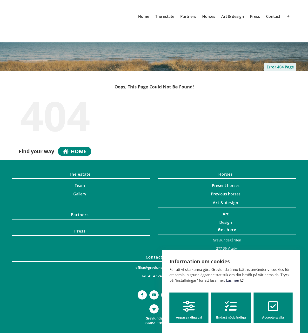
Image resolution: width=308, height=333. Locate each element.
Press (80, 231)
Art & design (225, 202)
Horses (225, 174)
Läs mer (235, 275)
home (75, 151)
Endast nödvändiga (231, 305)
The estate (80, 174)
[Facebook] (142, 295)
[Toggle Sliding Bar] (288, 16)
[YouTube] (154, 295)
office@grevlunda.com (154, 267)
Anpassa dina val (189, 305)
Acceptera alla (273, 305)
